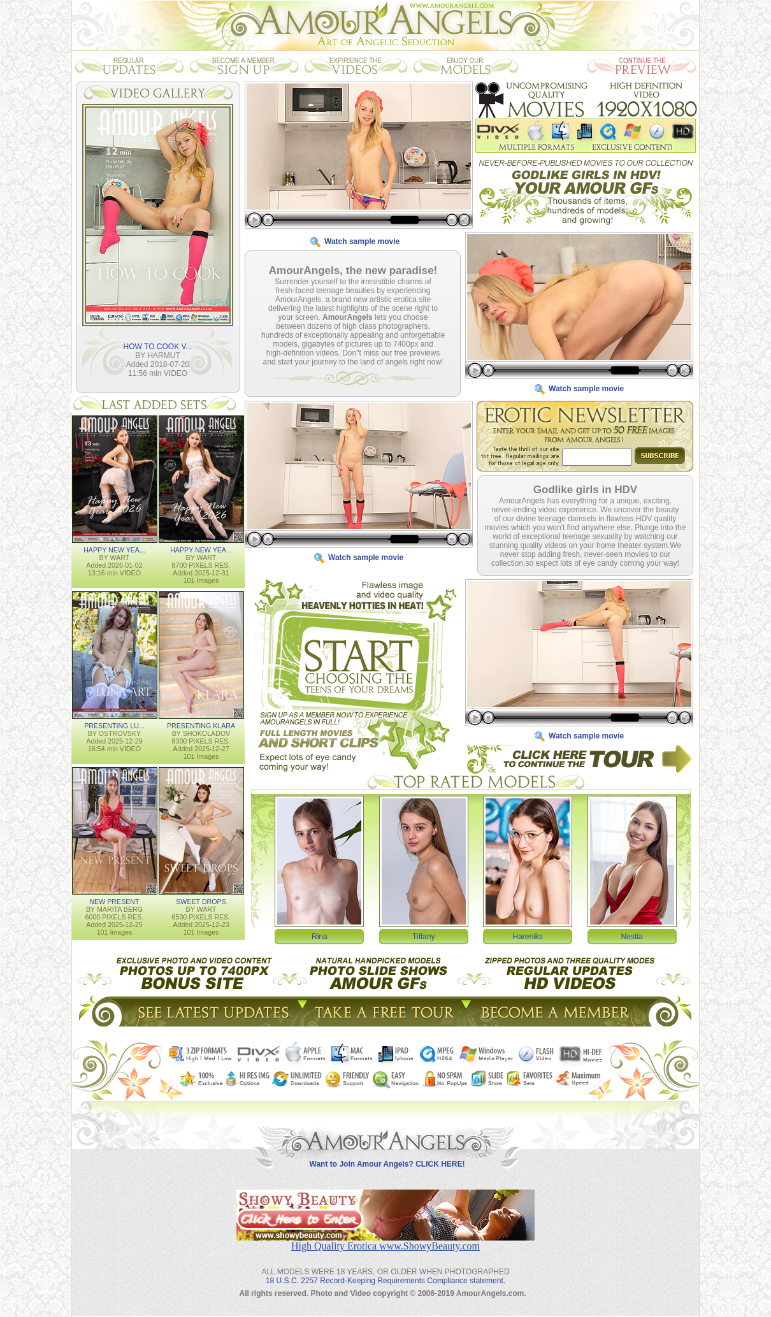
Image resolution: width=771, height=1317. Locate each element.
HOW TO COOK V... (158, 346)
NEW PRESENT (114, 901)
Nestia (632, 936)
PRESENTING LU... (114, 725)
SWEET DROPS (201, 901)
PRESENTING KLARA (201, 725)
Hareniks (528, 936)
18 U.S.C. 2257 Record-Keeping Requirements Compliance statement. (385, 1270)
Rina (320, 936)
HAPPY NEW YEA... (114, 549)
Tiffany (423, 936)
